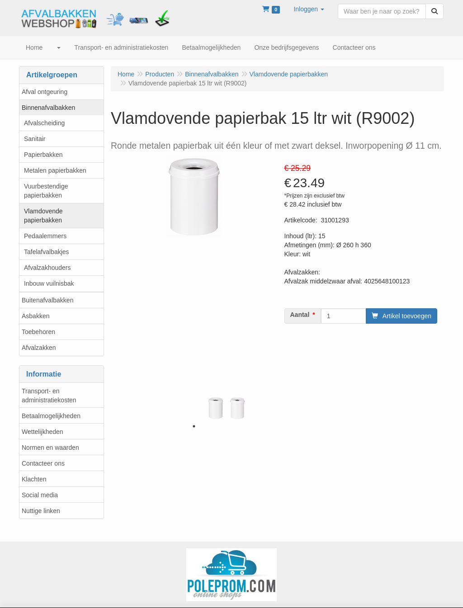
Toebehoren (38, 331)
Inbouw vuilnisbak (49, 283)
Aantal (300, 314)
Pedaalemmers (45, 236)
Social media (40, 495)
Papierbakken (43, 154)
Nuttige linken (41, 510)
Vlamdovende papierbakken (43, 215)
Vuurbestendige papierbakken (46, 191)
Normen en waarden (50, 447)
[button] (309, 9)
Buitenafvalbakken (47, 300)
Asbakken (35, 316)
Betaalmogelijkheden (51, 415)
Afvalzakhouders (47, 267)
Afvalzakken (39, 347)
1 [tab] (193, 426)
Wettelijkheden (42, 431)
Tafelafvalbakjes (46, 251)
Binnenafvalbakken (48, 107)
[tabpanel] (215, 408)
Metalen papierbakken (55, 170)
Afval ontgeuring (44, 91)
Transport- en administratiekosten (49, 395)
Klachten (34, 479)
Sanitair (34, 138)
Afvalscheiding (44, 123)
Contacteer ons (43, 463)
